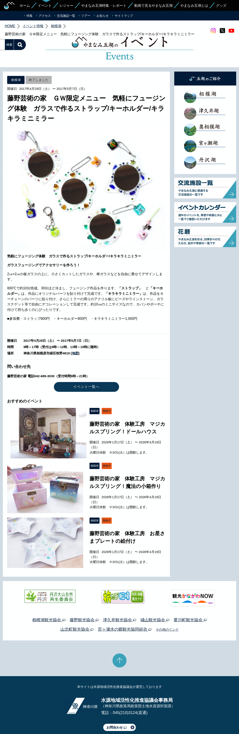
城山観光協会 (154, 599)
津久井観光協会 (119, 599)
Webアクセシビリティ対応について (165, 718)
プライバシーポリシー (80, 718)
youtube (231, 30)
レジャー (66, 5)
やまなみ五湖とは (194, 5)
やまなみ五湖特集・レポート (103, 5)
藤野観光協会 (84, 599)
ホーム (25, 5)
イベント (45, 5)
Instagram (213, 30)
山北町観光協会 (76, 609)
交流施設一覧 (66, 15)
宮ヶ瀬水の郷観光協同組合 (124, 609)
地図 (75, 333)
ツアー (85, 15)
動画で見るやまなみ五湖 (153, 5)
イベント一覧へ (86, 366)
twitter (222, 30)
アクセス (45, 15)
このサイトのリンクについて (118, 718)
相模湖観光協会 (48, 599)
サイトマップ (124, 15)
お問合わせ (116, 707)
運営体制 (56, 718)
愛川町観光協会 (190, 599)
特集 (30, 15)
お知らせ (102, 15)
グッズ (221, 5)
